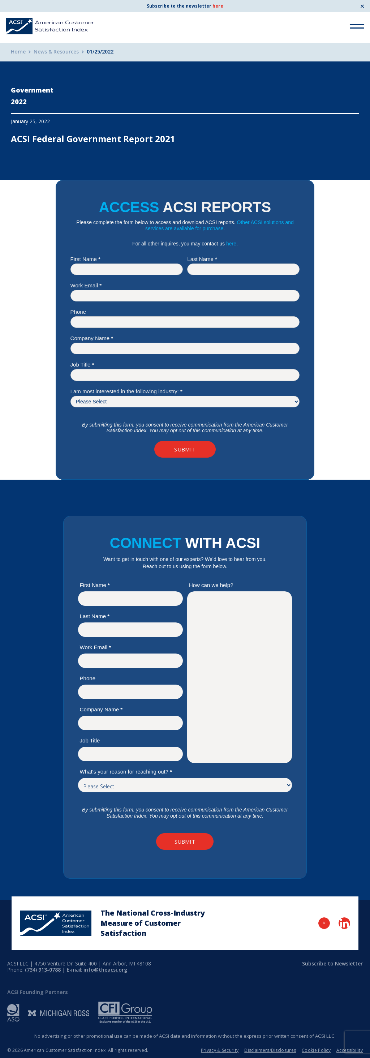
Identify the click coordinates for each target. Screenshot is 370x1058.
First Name (85, 259)
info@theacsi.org (105, 969)
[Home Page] (55, 923)
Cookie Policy (316, 1050)
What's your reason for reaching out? (126, 771)
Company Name (91, 338)
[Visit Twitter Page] (324, 923)
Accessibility (349, 1050)
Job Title (82, 364)
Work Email (86, 285)
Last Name (202, 259)
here (217, 6)
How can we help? (211, 585)
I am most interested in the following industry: (126, 391)
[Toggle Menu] (357, 26)
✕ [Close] (362, 6)
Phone (78, 312)
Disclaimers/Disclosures (270, 1050)
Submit (185, 449)
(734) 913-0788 (43, 969)
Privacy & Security (219, 1050)
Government (32, 90)
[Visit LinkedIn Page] (344, 923)
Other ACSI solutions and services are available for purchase (219, 225)
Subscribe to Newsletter (332, 963)
